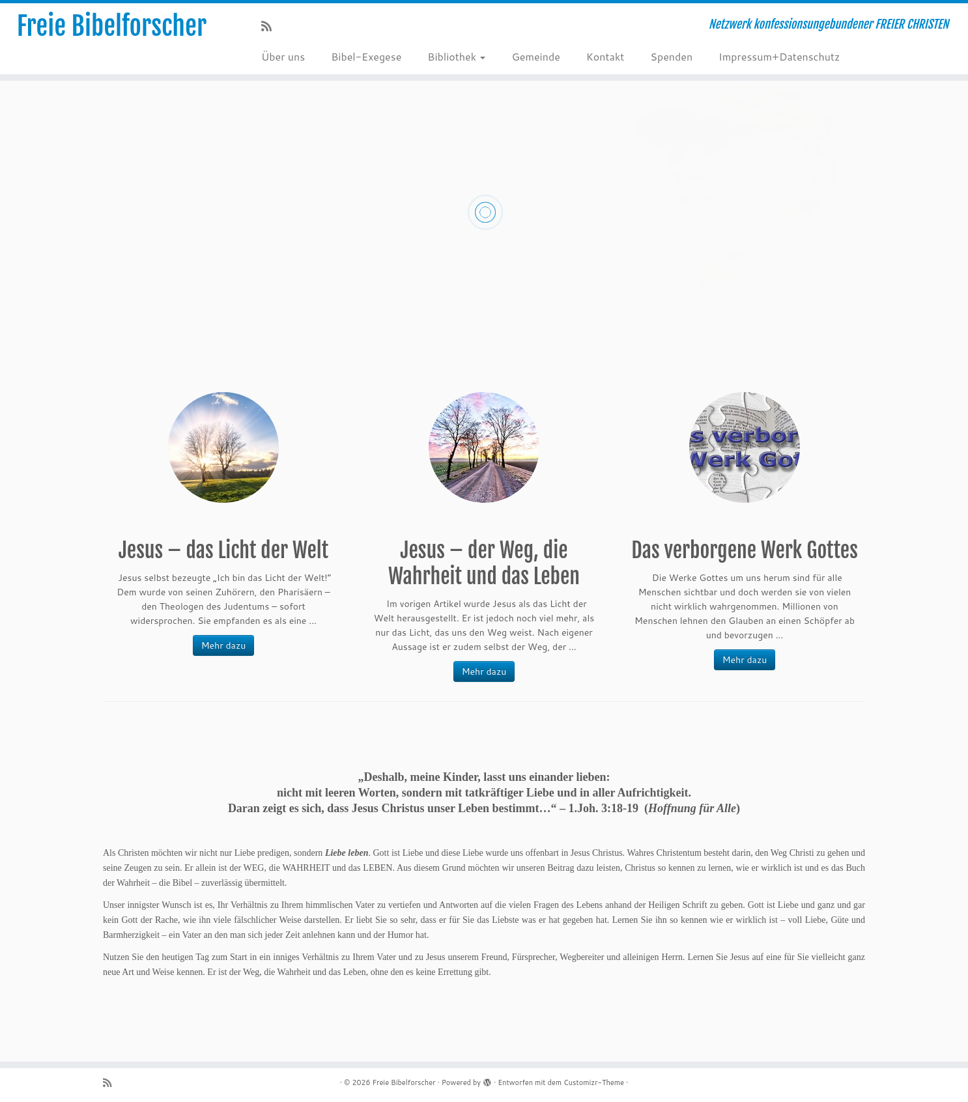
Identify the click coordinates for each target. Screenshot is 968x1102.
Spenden (671, 56)
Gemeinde (535, 56)
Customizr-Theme (593, 1082)
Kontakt (605, 56)
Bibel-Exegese (366, 56)
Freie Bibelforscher (112, 26)
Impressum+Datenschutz (779, 56)
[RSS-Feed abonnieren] (270, 26)
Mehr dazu (223, 645)
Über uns (283, 56)
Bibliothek (456, 56)
